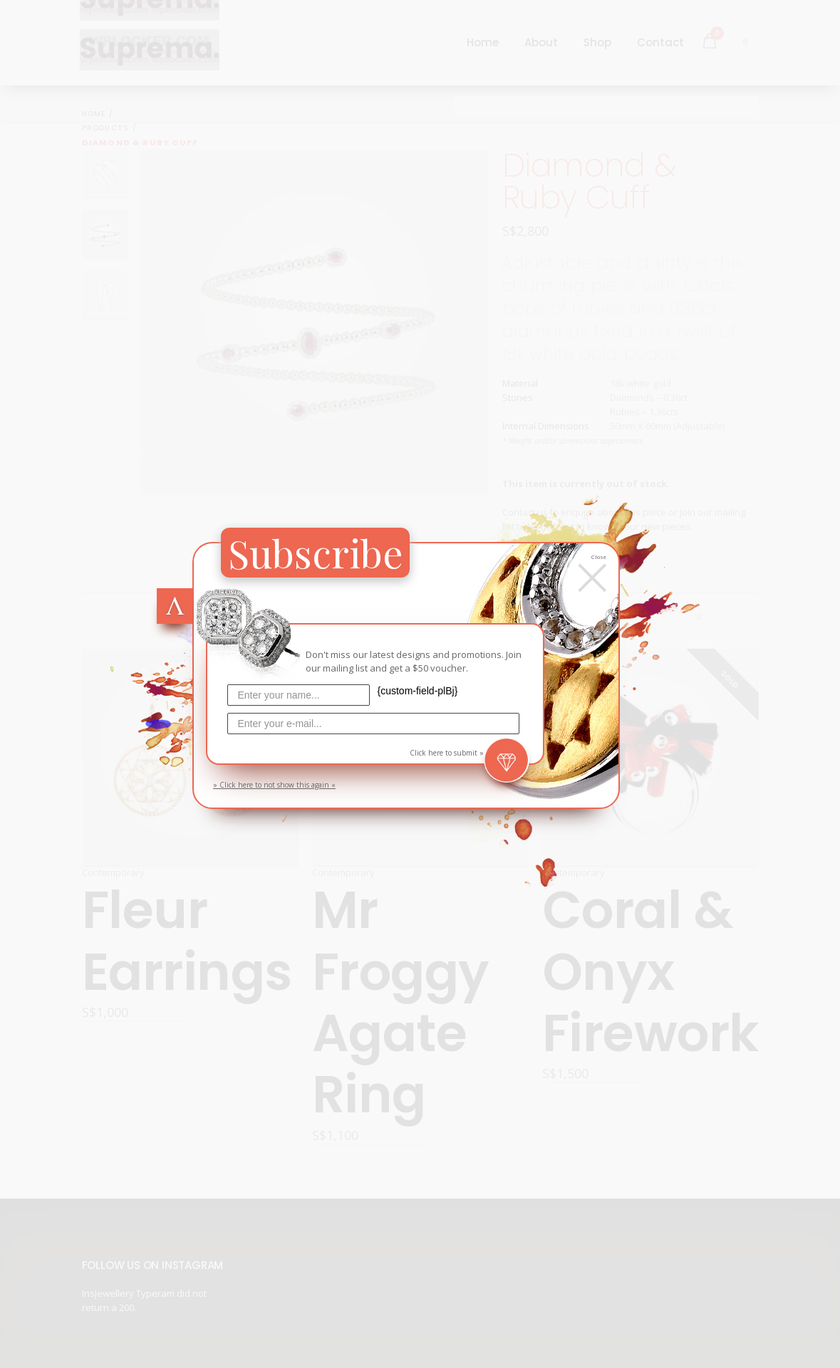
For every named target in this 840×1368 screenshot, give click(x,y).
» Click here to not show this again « (274, 785)
